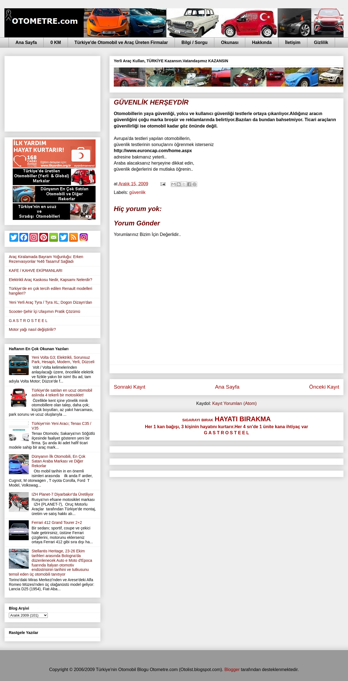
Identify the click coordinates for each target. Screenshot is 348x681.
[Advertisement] (52, 92)
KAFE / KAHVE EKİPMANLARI (35, 270)
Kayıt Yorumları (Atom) (234, 403)
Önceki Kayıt (324, 387)
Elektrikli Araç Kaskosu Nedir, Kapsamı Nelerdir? (50, 279)
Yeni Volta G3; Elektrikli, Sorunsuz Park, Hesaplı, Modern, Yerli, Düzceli (63, 359)
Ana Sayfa (26, 42)
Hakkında (261, 42)
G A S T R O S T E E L (28, 320)
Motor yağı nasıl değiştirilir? (32, 329)
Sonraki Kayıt (129, 387)
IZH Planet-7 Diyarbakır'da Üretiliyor (63, 494)
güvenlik (137, 192)
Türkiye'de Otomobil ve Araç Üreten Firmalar (121, 42)
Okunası (229, 42)
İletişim (292, 42)
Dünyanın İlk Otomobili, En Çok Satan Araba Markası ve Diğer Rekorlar (59, 461)
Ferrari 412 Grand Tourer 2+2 (57, 522)
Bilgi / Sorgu (194, 42)
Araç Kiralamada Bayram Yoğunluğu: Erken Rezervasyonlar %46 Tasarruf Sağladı (46, 259)
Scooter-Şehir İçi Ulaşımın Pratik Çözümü (44, 311)
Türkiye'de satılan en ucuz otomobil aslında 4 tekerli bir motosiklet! (62, 392)
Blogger (231, 669)
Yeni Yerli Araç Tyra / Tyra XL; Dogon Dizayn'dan (50, 302)
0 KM (55, 42)
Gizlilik (321, 42)
